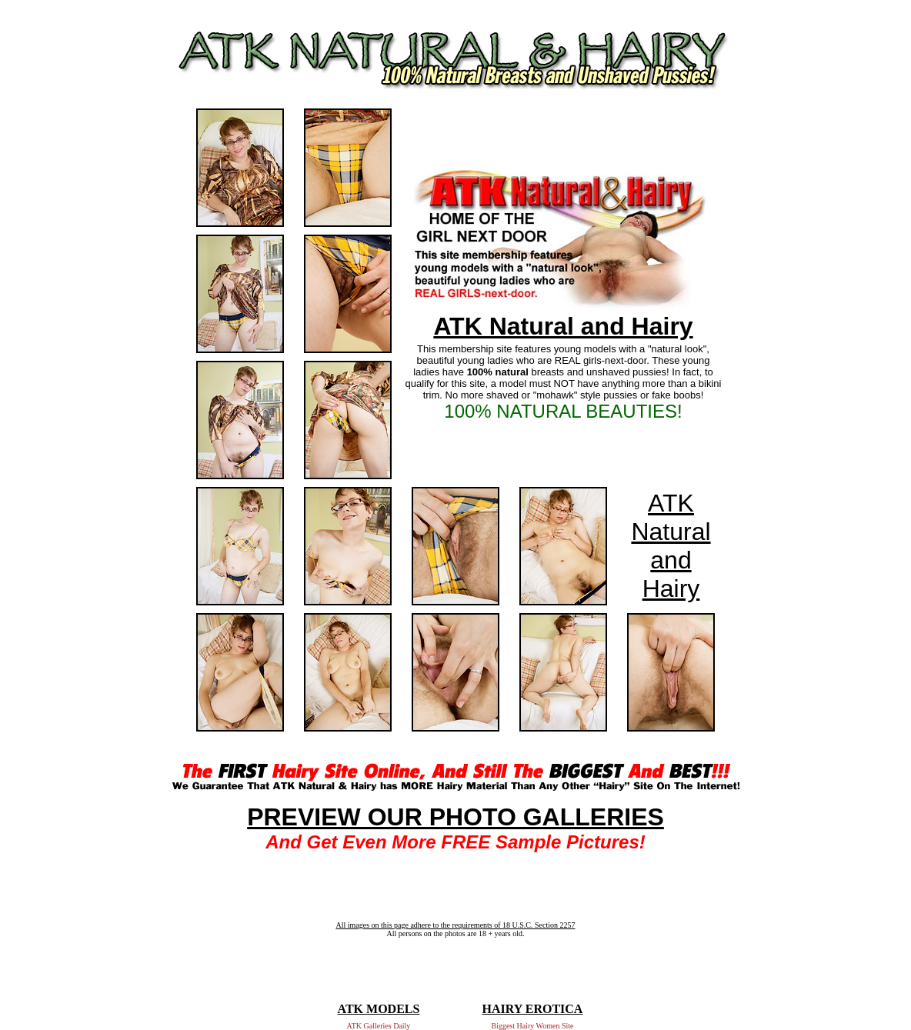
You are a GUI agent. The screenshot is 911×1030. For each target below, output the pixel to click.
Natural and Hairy (670, 560)
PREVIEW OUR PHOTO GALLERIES (455, 817)
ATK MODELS (379, 1008)
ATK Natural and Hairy (562, 326)
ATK (671, 503)
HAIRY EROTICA (532, 1008)
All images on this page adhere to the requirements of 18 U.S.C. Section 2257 (455, 925)
